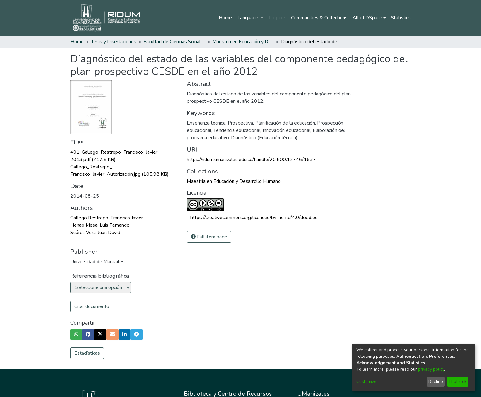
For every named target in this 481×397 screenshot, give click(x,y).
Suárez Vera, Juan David (95, 232)
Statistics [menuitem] (401, 17)
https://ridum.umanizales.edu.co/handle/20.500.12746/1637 (251, 159)
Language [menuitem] (248, 17)
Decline (435, 381)
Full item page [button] (209, 236)
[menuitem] (369, 18)
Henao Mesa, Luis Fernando (99, 225)
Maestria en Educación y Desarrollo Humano (243, 41)
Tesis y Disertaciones (113, 41)
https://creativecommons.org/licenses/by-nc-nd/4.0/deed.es (254, 217)
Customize (366, 381)
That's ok (457, 381)
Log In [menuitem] (275, 17)
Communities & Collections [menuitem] (319, 17)
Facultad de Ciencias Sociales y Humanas (174, 41)
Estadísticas (87, 353)
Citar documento (91, 306)
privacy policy (431, 369)
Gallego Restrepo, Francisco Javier (106, 217)
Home (225, 17)
